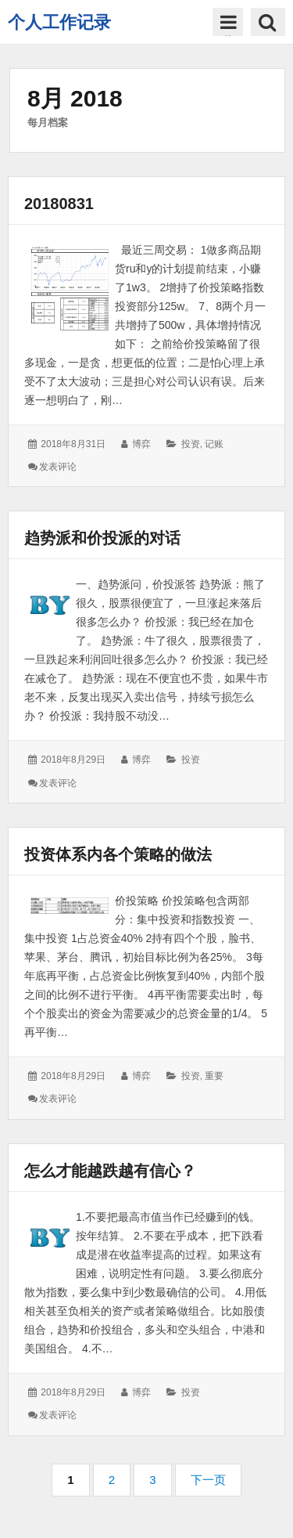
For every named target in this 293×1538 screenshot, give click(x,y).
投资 (190, 444)
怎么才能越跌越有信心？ (110, 1170)
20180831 (59, 203)
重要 (214, 1075)
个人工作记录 (59, 22)
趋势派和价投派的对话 (102, 538)
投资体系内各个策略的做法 (118, 854)
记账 (214, 444)
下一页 (208, 1479)
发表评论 (58, 466)
